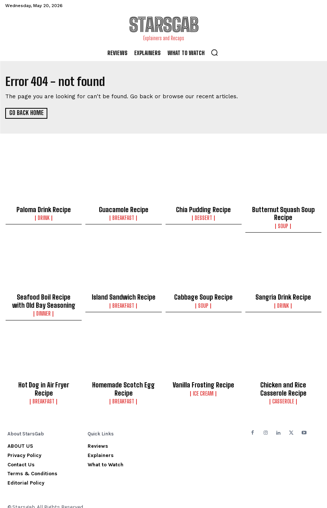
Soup (283, 223)
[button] (214, 52)
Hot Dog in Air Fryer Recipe (43, 379)
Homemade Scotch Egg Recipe (123, 382)
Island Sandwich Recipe (123, 294)
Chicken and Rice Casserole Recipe (283, 382)
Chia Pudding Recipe (203, 208)
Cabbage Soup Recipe (203, 294)
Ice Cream (203, 386)
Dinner (44, 308)
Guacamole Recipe (123, 208)
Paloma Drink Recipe (43, 208)
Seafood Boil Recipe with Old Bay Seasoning (43, 297)
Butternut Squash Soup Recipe (283, 212)
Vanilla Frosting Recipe (203, 379)
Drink (44, 216)
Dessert (203, 216)
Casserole (283, 393)
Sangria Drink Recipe (283, 294)
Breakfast (124, 216)
